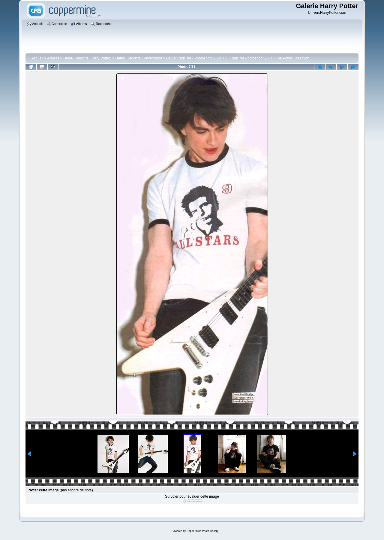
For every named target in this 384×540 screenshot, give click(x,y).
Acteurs (53, 58)
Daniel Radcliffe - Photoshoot (139, 58)
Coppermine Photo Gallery (202, 530)
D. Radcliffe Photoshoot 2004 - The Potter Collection (267, 58)
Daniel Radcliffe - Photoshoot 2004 (194, 58)
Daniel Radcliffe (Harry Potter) (87, 58)
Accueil (37, 58)
